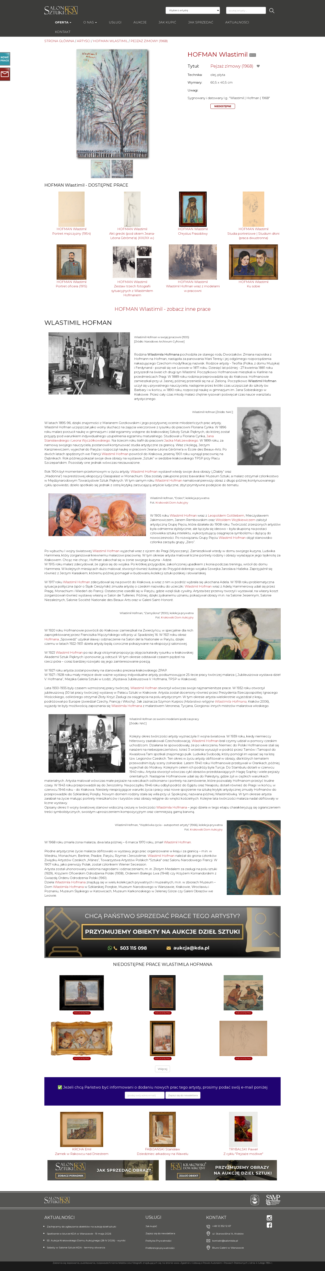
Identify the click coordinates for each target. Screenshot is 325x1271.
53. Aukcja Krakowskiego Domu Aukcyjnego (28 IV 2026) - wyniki (86, 1240)
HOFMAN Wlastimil (218, 54)
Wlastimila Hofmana (230, 701)
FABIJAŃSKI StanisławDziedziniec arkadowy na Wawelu (162, 1151)
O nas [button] (90, 22)
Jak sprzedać (200, 22)
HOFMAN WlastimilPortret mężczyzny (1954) (71, 231)
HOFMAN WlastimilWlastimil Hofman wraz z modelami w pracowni (193, 286)
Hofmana (51, 639)
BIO (252, 55)
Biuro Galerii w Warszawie (228, 1247)
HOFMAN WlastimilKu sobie (253, 284)
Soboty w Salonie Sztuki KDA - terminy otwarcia (76, 1247)
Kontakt (62, 32)
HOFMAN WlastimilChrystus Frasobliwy (193, 231)
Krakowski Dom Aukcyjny (172, 502)
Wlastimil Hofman (115, 454)
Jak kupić (167, 22)
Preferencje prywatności (160, 1247)
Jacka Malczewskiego (181, 440)
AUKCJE (140, 22)
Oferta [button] (63, 22)
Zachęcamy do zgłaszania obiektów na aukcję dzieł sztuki (81, 1226)
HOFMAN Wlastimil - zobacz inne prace (163, 309)
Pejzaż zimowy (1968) (231, 66)
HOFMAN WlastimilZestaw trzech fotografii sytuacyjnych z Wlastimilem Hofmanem (132, 288)
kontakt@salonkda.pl (225, 1240)
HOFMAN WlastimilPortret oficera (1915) (71, 284)
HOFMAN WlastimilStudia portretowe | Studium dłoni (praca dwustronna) (253, 233)
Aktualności (237, 22)
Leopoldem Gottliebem (226, 515)
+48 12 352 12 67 (221, 1225)
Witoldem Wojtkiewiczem (235, 520)
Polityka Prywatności (158, 1240)
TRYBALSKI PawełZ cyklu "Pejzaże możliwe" (243, 1151)
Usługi (115, 22)
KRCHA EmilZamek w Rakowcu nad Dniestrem (81, 1151)
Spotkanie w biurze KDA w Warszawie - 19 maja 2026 (79, 1233)
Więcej (162, 1069)
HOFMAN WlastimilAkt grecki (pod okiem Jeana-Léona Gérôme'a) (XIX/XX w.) (132, 233)
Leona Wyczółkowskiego (90, 440)
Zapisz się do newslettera (160, 1233)
